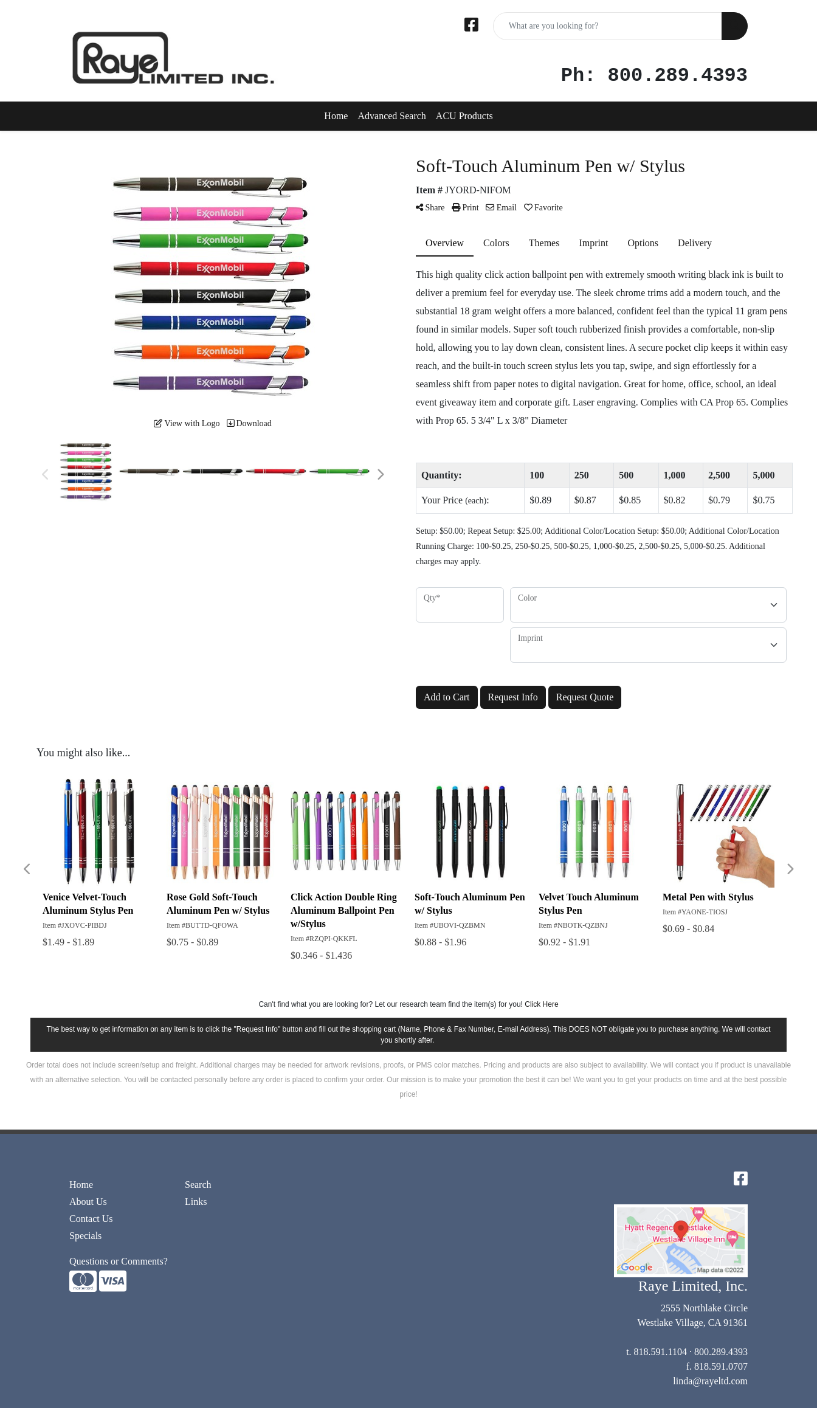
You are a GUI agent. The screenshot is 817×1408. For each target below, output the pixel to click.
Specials (85, 1235)
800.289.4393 (721, 1352)
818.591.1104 (660, 1352)
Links (196, 1201)
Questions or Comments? (118, 1261)
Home (336, 116)
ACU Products (464, 116)
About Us (88, 1201)
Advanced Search (391, 116)
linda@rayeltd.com (710, 1381)
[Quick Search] (607, 26)
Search (198, 1184)
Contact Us (91, 1218)
